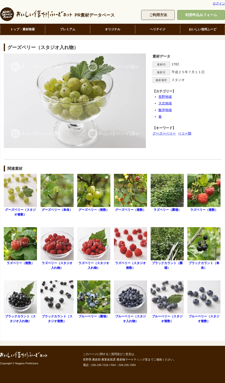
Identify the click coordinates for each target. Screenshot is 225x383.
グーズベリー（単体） (57, 193)
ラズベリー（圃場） (167, 193)
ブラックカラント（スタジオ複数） (57, 301)
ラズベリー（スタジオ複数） (130, 248)
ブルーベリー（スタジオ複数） (167, 301)
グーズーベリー (164, 133)
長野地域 (165, 97)
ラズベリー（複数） (203, 193)
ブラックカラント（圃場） (167, 248)
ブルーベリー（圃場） (93, 299)
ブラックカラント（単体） (203, 248)
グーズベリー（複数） (93, 193)
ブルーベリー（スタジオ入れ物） (130, 301)
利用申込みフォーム (201, 15)
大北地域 (165, 103)
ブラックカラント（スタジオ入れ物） (20, 301)
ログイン (219, 3)
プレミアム (67, 29)
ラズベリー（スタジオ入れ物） (57, 248)
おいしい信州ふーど (202, 29)
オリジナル (112, 29)
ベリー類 (184, 133)
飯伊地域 (165, 110)
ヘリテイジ (157, 29)
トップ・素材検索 (22, 29)
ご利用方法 (158, 15)
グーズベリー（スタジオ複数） (20, 195)
